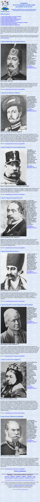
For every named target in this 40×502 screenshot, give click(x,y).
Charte (6, 477)
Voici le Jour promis (5, 37)
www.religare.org (16, 486)
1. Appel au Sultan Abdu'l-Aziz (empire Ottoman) (11, 16)
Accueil (34, 476)
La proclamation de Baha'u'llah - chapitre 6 (32, 166)
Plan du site (16, 477)
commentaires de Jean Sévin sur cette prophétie (15, 89)
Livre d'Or (33, 477)
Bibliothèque (12, 476)
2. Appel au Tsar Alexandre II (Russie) (8, 17)
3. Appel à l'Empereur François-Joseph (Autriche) (11, 18)
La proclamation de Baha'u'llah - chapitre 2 (32, 226)
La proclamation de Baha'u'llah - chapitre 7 (32, 66)
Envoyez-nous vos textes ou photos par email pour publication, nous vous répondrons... (20, 479)
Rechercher (11, 477)
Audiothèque (24, 476)
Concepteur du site (24, 489)
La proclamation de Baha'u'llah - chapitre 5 (32, 440)
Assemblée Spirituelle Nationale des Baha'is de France (23, 485)
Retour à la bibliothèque (20, 471)
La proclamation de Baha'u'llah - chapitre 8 (32, 271)
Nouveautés (22, 477)
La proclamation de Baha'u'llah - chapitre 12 (32, 321)
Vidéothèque (29, 476)
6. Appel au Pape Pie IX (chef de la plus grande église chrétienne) (14, 22)
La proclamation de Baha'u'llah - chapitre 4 (32, 387)
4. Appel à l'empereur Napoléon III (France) (10, 20)
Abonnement (28, 477)
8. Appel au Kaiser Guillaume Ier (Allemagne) (10, 24)
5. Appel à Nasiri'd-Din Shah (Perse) (8, 21)
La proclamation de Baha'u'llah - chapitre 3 (32, 109)
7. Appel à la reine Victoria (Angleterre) (9, 23)
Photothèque (18, 476)
